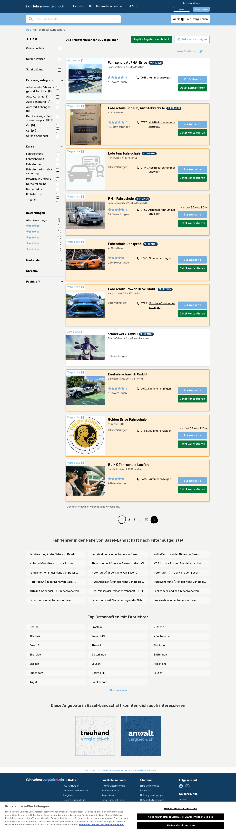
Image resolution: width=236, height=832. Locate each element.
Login (181, 9)
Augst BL (35, 682)
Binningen (160, 645)
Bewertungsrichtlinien (74, 800)
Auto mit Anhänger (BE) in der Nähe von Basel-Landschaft (54, 591)
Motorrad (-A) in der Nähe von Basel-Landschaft (176, 573)
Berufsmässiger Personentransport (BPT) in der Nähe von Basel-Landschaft (117, 591)
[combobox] (77, 19)
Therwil (96, 645)
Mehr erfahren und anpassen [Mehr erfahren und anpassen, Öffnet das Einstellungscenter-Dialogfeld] (180, 808)
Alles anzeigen (118, 690)
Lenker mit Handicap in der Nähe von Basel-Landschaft (176, 591)
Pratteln (97, 627)
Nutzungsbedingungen (152, 795)
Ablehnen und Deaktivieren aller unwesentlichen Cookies (180, 817)
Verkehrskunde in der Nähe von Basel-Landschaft (115, 554)
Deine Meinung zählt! (120, 770)
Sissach (34, 663)
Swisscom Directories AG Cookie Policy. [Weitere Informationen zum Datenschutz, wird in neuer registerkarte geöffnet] (101, 824)
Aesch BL (35, 645)
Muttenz (159, 627)
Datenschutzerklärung (152, 800)
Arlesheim (160, 663)
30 (146, 519)
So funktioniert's (110, 790)
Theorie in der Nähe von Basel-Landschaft (118, 563)
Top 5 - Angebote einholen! (151, 39)
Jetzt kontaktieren (192, 87)
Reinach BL (99, 636)
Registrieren (201, 9)
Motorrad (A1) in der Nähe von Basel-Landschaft (52, 582)
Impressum (146, 790)
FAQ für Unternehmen (113, 785)
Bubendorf (36, 673)
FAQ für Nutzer (71, 785)
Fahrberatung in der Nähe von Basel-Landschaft (52, 554)
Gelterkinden (100, 654)
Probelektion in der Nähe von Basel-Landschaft (176, 600)
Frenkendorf (99, 682)
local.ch (183, 799)
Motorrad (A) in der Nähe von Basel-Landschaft (114, 573)
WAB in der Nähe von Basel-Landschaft (178, 563)
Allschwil (35, 636)
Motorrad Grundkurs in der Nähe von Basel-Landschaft (52, 564)
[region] (118, 816)
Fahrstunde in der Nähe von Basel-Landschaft (51, 600)
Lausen (96, 663)
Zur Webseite (192, 79)
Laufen (158, 673)
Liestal (34, 627)
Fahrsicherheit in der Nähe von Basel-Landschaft (53, 573)
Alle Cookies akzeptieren (181, 825)
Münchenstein (162, 636)
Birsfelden (36, 654)
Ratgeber (78, 6)
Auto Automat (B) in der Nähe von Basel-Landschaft (117, 582)
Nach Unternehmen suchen (106, 6)
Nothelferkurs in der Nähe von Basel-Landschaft (176, 554)
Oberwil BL (98, 673)
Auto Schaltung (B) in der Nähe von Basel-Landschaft (180, 582)
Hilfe (133, 6)
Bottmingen (161, 654)
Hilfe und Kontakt (149, 785)
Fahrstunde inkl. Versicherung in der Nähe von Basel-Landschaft (117, 600)
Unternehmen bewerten (75, 790)
